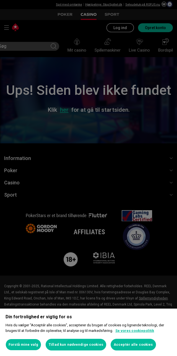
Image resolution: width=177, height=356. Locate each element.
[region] (88, 332)
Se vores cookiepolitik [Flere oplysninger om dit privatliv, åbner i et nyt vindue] (134, 331)
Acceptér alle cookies (133, 344)
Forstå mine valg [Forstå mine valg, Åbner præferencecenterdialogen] (23, 344)
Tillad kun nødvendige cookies (76, 344)
